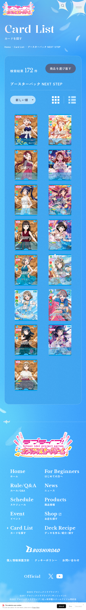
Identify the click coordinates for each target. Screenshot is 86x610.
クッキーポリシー (46, 560)
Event (17, 515)
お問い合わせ (71, 560)
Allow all (61, 606)
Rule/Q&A (23, 487)
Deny (70, 606)
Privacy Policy (36, 607)
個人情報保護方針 (18, 560)
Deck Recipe (60, 529)
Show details (78, 606)
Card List (19, 46)
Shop (53, 515)
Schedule (21, 501)
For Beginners (62, 473)
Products (55, 501)
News (51, 487)
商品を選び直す (60, 68)
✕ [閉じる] (83, 605)
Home (7, 46)
